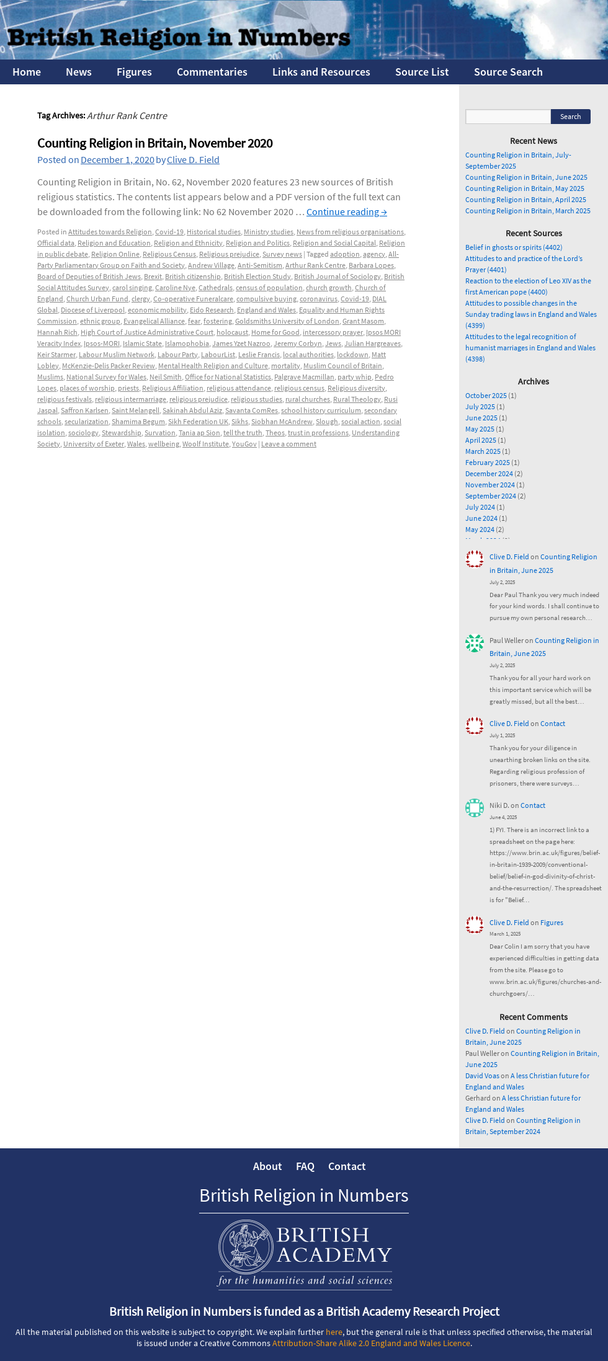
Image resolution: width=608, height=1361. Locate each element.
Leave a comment (288, 443)
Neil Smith (166, 376)
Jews (333, 343)
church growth (329, 287)
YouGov (244, 443)
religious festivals (64, 399)
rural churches (307, 399)
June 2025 (481, 417)
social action (360, 421)
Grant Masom (363, 321)
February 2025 (487, 462)
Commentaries (212, 71)
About (267, 1166)
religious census (299, 387)
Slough (327, 421)
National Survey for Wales (106, 376)
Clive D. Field (193, 159)
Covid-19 (169, 231)
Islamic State (142, 343)
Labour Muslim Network (116, 354)
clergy (141, 298)
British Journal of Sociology (337, 276)
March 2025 (483, 451)
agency (374, 254)
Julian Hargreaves (372, 343)
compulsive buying (266, 298)
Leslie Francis (259, 354)
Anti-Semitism (260, 265)
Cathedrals (216, 287)
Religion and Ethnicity (188, 242)
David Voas (482, 1075)
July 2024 (480, 507)
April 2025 (480, 440)
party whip (355, 376)
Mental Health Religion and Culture (213, 365)
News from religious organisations (350, 231)
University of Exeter (93, 443)
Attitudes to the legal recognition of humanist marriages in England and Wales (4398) (530, 347)
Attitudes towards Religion (110, 231)
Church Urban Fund (97, 298)
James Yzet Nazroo (241, 343)
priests (128, 387)
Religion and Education (114, 242)
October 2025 (486, 395)
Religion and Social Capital (334, 242)
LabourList (218, 354)
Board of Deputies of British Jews (89, 276)
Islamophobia (187, 343)
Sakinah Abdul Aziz (192, 410)
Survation (160, 432)
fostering (217, 321)
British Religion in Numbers (304, 1195)
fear (194, 321)
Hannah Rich (57, 332)
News (79, 71)
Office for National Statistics (228, 376)
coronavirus (319, 298)
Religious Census (169, 254)
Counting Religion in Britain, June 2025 (526, 177)
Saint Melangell (135, 410)
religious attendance (239, 387)
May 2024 (479, 529)
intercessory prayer (333, 332)
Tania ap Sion (199, 432)
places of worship (87, 387)
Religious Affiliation (172, 387)
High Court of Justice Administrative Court (147, 332)
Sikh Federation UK (198, 421)
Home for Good (275, 332)
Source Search (508, 71)
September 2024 (490, 495)
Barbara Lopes (371, 265)
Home (26, 71)
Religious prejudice (229, 254)
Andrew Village (211, 265)
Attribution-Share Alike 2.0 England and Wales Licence (371, 1343)
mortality (285, 365)
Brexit (153, 276)
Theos (275, 432)
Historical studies (214, 231)
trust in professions (318, 432)
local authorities (308, 354)
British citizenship (193, 276)
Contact (552, 723)
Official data (55, 242)
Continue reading (346, 211)
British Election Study (257, 276)
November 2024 (490, 484)
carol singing (132, 287)
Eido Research (212, 309)
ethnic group (100, 321)
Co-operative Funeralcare (193, 298)
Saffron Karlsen (85, 410)
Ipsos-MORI (102, 343)
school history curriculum (321, 410)
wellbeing (163, 443)
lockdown (353, 354)
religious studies (256, 399)
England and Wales (266, 309)
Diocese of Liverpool (93, 309)
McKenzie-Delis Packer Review (108, 365)
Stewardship (121, 432)
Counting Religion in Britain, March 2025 (528, 210)
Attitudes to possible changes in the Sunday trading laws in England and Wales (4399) (531, 314)
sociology (83, 432)
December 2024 (489, 473)
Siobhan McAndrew (282, 421)
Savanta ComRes (251, 410)
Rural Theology (357, 399)
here (334, 1331)
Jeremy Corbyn (298, 343)
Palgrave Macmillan (304, 376)
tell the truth (242, 432)
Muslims (50, 376)
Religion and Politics (258, 242)
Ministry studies (268, 231)
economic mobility (157, 309)
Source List (422, 71)
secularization (87, 421)
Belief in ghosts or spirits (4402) (514, 247)
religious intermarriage (130, 399)
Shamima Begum (138, 421)
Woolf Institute (205, 443)
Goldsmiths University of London (287, 321)
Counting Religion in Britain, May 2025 (524, 188)
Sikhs (239, 421)
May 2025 (479, 428)
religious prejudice (198, 399)
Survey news (282, 254)
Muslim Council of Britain (342, 365)
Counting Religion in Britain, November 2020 (154, 143)
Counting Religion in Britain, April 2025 (525, 199)
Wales (136, 443)
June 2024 (481, 518)
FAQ (305, 1166)
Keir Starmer (56, 354)
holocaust (232, 332)
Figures (134, 71)
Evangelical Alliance (154, 321)
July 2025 (480, 406)
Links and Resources (321, 71)
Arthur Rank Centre (315, 265)
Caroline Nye (175, 287)
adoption (345, 254)
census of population (269, 287)
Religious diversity (356, 387)
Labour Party (178, 354)
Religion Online (115, 254)
